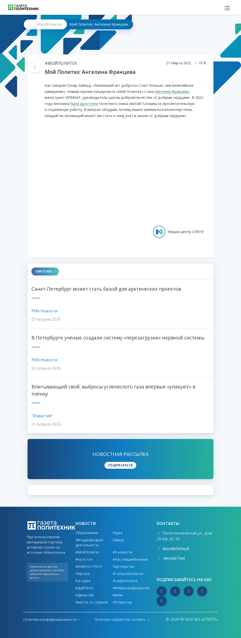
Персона (82, 573)
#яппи (118, 595)
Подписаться (120, 465)
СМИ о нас (45, 271)
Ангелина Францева (172, 91)
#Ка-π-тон (84, 559)
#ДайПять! (84, 588)
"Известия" (42, 416)
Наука (117, 532)
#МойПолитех (49, 24)
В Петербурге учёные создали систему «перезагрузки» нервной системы (117, 337)
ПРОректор (122, 602)
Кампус (119, 539)
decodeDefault (176, 548)
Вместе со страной (91, 602)
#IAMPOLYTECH (88, 566)
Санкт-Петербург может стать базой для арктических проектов (106, 288)
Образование (86, 532)
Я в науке (83, 580)
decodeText (174, 558)
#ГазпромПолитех (128, 573)
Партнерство (124, 566)
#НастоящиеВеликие (130, 559)
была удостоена (84, 103)
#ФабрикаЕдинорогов (131, 588)
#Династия (84, 595)
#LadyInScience (125, 580)
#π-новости (122, 552)
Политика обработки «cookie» (123, 619)
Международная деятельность (89, 542)
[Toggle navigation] (227, 7)
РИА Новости (44, 311)
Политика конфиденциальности (51, 619)
